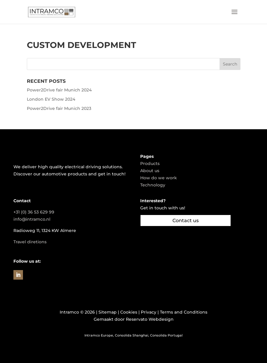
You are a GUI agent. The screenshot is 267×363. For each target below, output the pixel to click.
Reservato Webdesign (150, 319)
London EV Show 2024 (51, 99)
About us (149, 170)
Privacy (148, 312)
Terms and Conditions (183, 312)
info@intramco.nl (31, 219)
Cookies (128, 312)
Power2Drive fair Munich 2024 (59, 90)
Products (150, 163)
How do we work (158, 177)
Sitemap (107, 312)
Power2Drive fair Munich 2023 (59, 108)
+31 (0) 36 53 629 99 (33, 212)
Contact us (185, 220)
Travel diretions (30, 241)
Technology (152, 185)
